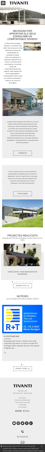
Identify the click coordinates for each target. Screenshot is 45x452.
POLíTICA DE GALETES (22, 402)
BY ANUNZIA (22, 407)
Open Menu (3, 3)
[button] (12, 282)
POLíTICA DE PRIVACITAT (22, 400)
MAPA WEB (22, 405)
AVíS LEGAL (22, 398)
